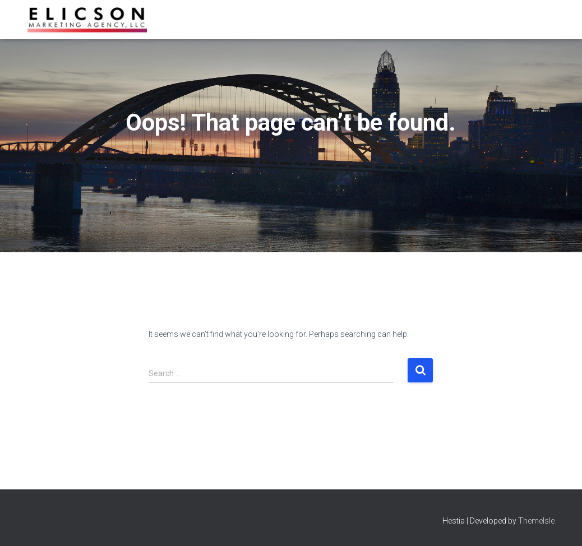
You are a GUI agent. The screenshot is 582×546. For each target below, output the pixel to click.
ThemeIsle (536, 520)
